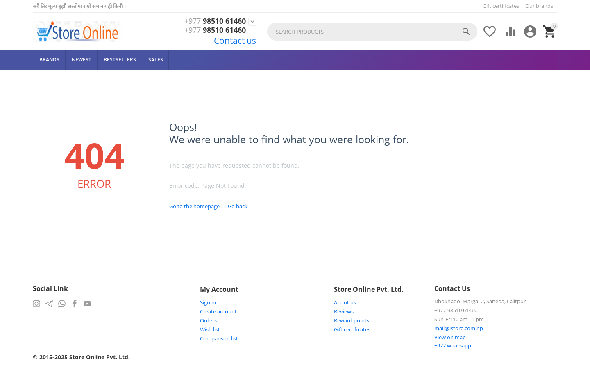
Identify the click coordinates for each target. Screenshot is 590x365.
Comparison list (219, 338)
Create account (218, 311)
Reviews (344, 311)
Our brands (539, 5)
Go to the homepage (194, 206)
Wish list (210, 329)
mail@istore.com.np (458, 328)
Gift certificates (501, 5)
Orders (208, 320)
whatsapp (452, 345)
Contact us (235, 40)
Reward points (351, 320)
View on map (450, 337)
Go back (237, 206)
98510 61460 (215, 21)
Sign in (208, 302)
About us (345, 302)
